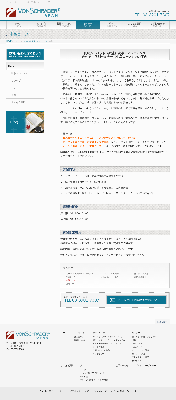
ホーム (64, 333)
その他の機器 (98, 347)
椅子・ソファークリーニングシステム (109, 340)
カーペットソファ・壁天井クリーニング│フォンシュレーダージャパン (84, 391)
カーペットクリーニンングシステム (108, 337)
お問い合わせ (122, 365)
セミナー (17, 41)
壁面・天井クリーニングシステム (107, 343)
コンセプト (17, 80)
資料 (13, 95)
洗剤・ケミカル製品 (101, 350)
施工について (80, 337)
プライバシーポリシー (145, 365)
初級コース (71, 277)
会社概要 (84, 376)
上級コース (71, 284)
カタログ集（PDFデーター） (92, 373)
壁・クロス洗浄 (141, 273)
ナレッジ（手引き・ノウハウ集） (94, 380)
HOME (9, 41)
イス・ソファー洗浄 (109, 273)
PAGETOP (162, 322)
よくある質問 (18, 102)
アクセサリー (98, 354)
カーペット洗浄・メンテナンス (35, 41)
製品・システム (19, 73)
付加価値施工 (140, 277)
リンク (83, 370)
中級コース (71, 280)
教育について (80, 340)
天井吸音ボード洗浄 (109, 277)
